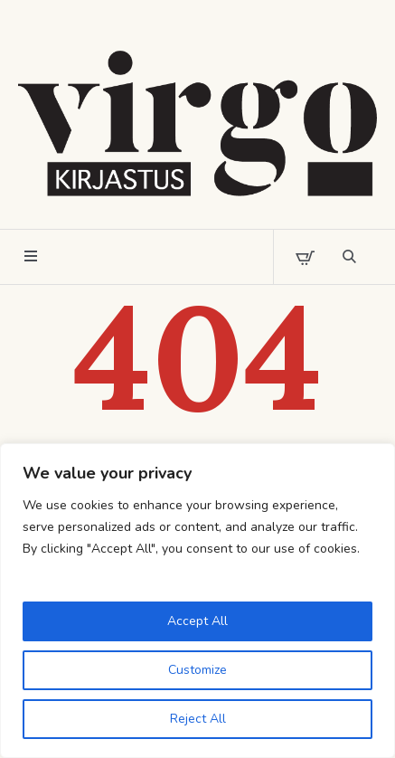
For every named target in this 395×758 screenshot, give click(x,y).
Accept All (197, 621)
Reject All (198, 718)
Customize (197, 669)
